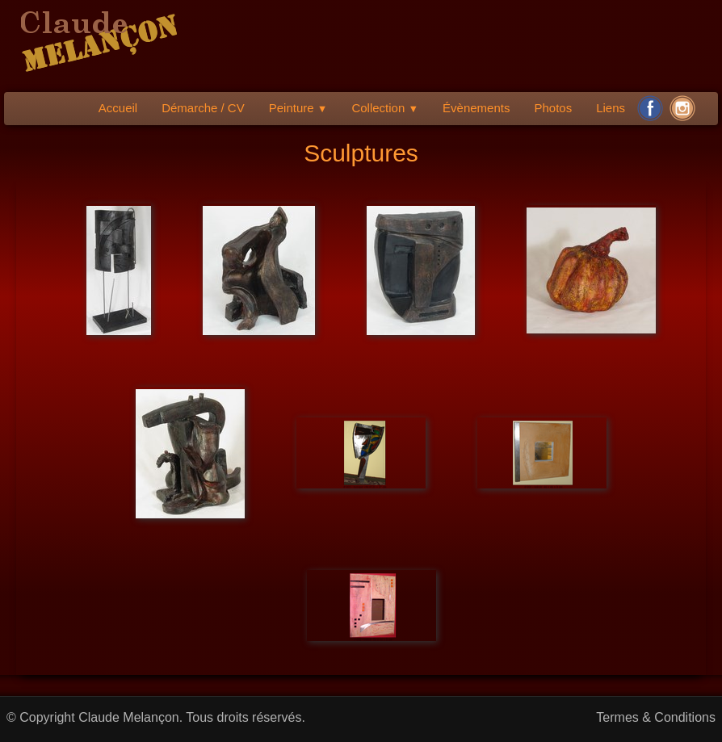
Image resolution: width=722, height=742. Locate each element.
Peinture (298, 108)
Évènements (476, 108)
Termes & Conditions (656, 717)
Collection (384, 108)
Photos (553, 108)
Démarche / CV (203, 108)
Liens (610, 108)
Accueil (118, 108)
